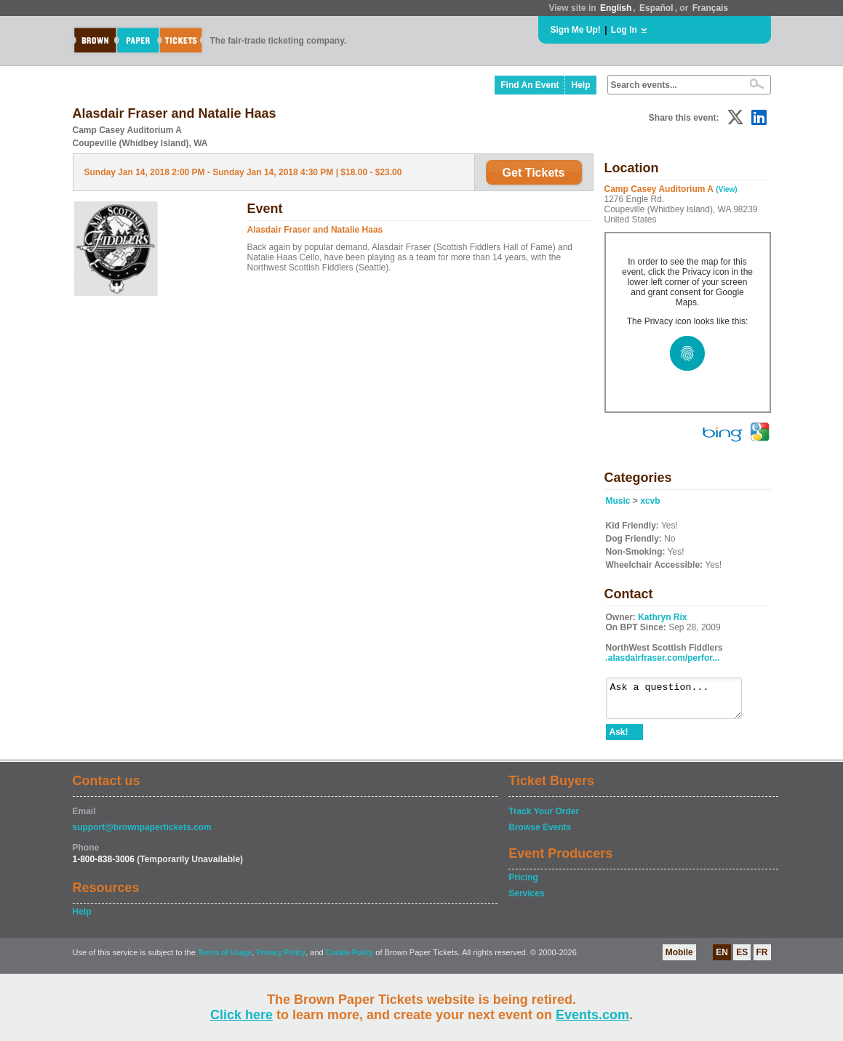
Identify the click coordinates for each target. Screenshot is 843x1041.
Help (580, 85)
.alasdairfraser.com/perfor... (663, 658)
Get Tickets (534, 172)
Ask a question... (681, 702)
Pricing (523, 884)
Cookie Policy (350, 959)
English (615, 8)
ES (742, 959)
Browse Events (539, 834)
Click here (241, 1015)
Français (710, 8)
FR (762, 959)
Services (526, 900)
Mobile (679, 959)
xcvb (650, 501)
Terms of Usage (225, 959)
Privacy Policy (280, 959)
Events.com (592, 1015)
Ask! (619, 738)
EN (722, 959)
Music (618, 501)
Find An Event (529, 85)
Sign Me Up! (576, 30)
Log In (624, 30)
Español (656, 8)
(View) (726, 189)
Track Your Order (543, 818)
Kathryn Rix (662, 617)
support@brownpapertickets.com (142, 834)
